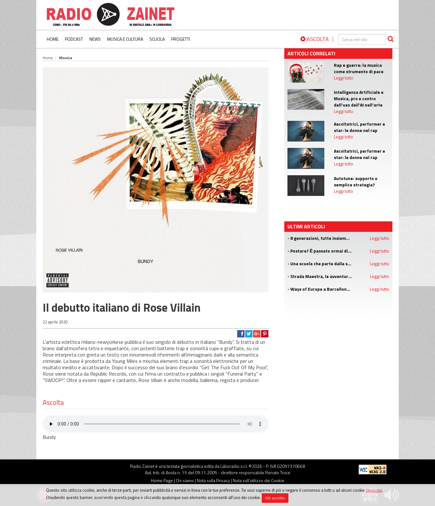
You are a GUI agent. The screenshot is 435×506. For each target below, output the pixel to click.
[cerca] (362, 39)
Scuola (157, 39)
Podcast (74, 39)
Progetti (180, 39)
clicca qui (374, 490)
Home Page (162, 480)
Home (53, 39)
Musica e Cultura (125, 39)
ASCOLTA (314, 39)
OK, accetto (275, 498)
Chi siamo (185, 480)
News (95, 39)
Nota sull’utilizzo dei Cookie (258, 480)
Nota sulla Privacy (213, 480)
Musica (65, 58)
